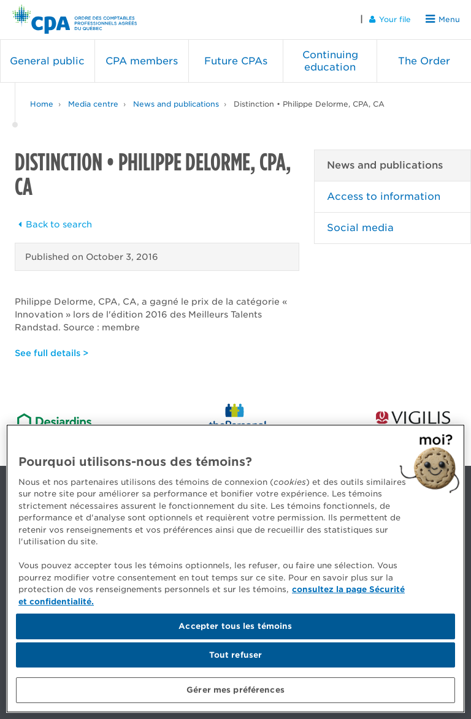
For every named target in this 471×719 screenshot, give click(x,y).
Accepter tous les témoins (235, 626)
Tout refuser (235, 655)
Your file (390, 19)
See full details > (51, 353)
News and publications (176, 103)
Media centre (93, 103)
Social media (360, 228)
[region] (235, 568)
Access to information (383, 196)
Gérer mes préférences (235, 689)
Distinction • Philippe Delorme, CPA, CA (309, 103)
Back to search (53, 224)
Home (41, 103)
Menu (443, 19)
